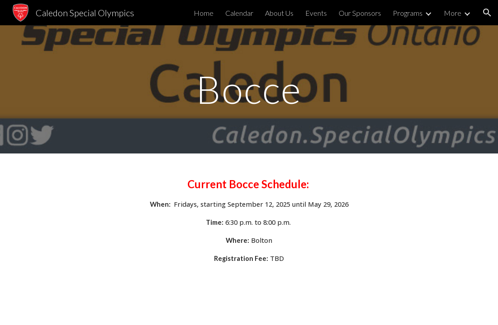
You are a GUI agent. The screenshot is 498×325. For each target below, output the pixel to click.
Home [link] (204, 13)
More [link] (452, 13)
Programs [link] (408, 13)
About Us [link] (279, 13)
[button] (487, 12)
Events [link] (316, 13)
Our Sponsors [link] (360, 13)
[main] (249, 89)
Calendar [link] (239, 13)
